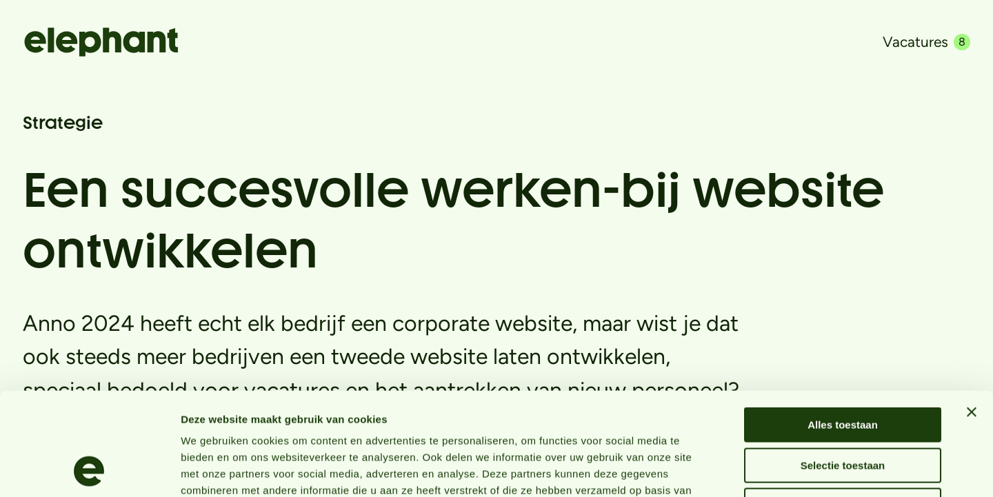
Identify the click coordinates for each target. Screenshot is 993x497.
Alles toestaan (843, 328)
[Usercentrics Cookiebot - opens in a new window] (89, 470)
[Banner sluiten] (971, 316)
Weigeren (842, 409)
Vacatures (926, 41)
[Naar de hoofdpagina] (101, 42)
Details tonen (745, 470)
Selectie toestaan (843, 369)
